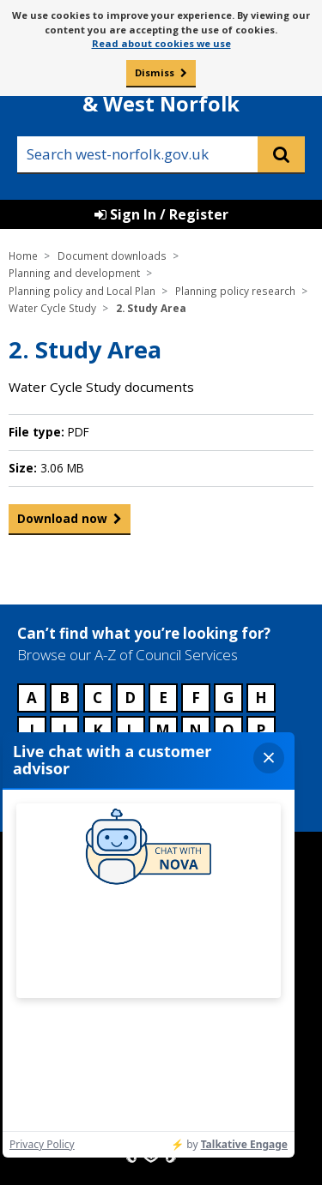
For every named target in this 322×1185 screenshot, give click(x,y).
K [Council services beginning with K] (98, 730)
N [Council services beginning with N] (195, 730)
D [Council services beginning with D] (130, 697)
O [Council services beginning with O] (228, 730)
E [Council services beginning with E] (163, 697)
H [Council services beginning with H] (261, 697)
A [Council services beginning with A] (32, 697)
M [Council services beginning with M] (162, 730)
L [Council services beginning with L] (130, 730)
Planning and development (74, 273)
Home (23, 255)
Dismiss (154, 72)
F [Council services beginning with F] (195, 697)
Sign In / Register (161, 214)
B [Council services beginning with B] (64, 697)
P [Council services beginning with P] (260, 730)
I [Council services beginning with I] (31, 730)
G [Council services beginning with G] (228, 697)
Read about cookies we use (161, 43)
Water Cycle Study (52, 308)
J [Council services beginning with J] (64, 730)
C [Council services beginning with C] (97, 697)
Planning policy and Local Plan (82, 291)
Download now (62, 522)
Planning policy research (235, 291)
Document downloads (112, 255)
